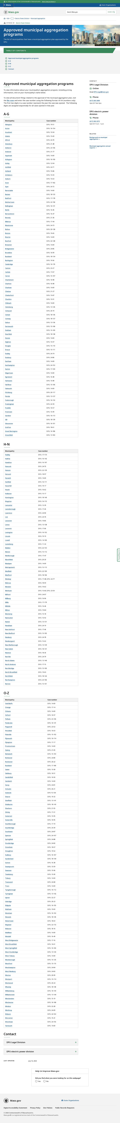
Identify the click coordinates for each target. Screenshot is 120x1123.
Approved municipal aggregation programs (23, 58)
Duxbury (8, 357)
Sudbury (8, 855)
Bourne (7, 237)
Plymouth (8, 738)
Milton (7, 610)
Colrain (7, 315)
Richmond (8, 758)
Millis (7, 602)
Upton (7, 898)
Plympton (8, 742)
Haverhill (8, 486)
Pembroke (8, 723)
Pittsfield (8, 731)
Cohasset (8, 311)
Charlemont (9, 280)
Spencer (8, 836)
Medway (8, 579)
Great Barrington (11, 431)
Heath (7, 490)
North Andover (10, 664)
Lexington (8, 532)
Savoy (7, 785)
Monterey (8, 614)
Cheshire (8, 299)
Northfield (9, 676)
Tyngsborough (10, 890)
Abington (8, 125)
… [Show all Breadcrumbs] (12, 18)
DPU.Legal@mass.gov (101, 92)
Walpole (8, 905)
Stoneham (8, 847)
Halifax (7, 459)
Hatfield (8, 482)
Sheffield (8, 800)
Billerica (8, 222)
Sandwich (8, 781)
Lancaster (8, 505)
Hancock (8, 466)
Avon (7, 183)
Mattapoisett (10, 567)
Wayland (8, 925)
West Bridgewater (11, 940)
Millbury (8, 598)
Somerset (8, 816)
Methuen (8, 591)
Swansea (8, 870)
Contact (11, 69)
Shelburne (8, 804)
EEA (8, 18)
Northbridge (9, 668)
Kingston (8, 501)
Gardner (8, 416)
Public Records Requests (64, 1108)
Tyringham (9, 894)
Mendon (8, 587)
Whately (8, 987)
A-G (9, 61)
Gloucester (9, 423)
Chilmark (8, 303)
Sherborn (8, 808)
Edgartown (9, 373)
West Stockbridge (11, 952)
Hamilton (8, 463)
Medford (8, 575)
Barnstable (9, 191)
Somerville (9, 820)
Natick (7, 622)
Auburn (7, 179)
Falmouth (8, 388)
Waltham (8, 909)
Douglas (8, 346)
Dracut (7, 350)
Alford (7, 140)
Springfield (9, 839)
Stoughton (9, 851)
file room (10, 100)
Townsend (9, 882)
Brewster (8, 245)
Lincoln (7, 536)
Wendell (8, 936)
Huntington (9, 498)
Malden (7, 548)
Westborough (10, 960)
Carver (7, 276)
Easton (7, 369)
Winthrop (8, 1010)
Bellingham (9, 206)
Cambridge (9, 264)
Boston (7, 233)
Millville (7, 606)
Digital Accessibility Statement (15, 1108)
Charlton (8, 284)
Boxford (8, 241)
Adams (7, 136)
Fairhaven (8, 381)
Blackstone (9, 225)
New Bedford (10, 633)
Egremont (8, 377)
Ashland (8, 171)
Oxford (7, 715)
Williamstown (10, 995)
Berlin (7, 210)
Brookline (8, 253)
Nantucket (9, 618)
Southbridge (9, 828)
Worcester (9, 1018)
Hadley (7, 455)
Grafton (8, 427)
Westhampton (10, 967)
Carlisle (7, 272)
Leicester (8, 521)
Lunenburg (9, 544)
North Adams (10, 660)
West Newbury (10, 971)
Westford (8, 964)
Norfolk (8, 657)
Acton (7, 128)
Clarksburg (9, 307)
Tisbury (8, 878)
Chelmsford (9, 295)
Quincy (7, 750)
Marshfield (9, 560)
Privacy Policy (35, 1108)
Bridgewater (9, 249)
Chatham (8, 288)
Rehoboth (8, 754)
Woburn (8, 1014)
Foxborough (9, 400)
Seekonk (8, 793)
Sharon (7, 797)
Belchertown (9, 202)
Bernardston (9, 214)
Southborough (10, 824)
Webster (8, 929)
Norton (7, 684)
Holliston (8, 494)
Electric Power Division (22, 18)
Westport (8, 979)
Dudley (7, 354)
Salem (7, 770)
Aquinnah (8, 156)
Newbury (8, 637)
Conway (8, 319)
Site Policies (47, 1108)
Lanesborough (10, 509)
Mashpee (8, 564)
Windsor (8, 1006)
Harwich (8, 478)
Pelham (7, 719)
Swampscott (9, 867)
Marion (7, 552)
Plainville (8, 735)
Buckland (8, 257)
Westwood (9, 983)
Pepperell (8, 727)
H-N (9, 64)
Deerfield (8, 334)
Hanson (8, 470)
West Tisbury (10, 956)
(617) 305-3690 (95, 100)
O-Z (9, 66)
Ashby (7, 163)
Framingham (9, 404)
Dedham (8, 330)
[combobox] (90, 12)
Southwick (9, 832)
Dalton (7, 322)
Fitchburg (8, 392)
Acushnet (8, 132)
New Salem (9, 649)
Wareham (8, 913)
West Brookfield (11, 944)
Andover (8, 152)
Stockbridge (9, 843)
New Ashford (10, 629)
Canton (7, 268)
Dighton (8, 342)
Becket (7, 194)
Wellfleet (8, 933)
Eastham (8, 361)
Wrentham (9, 1022)
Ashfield (8, 167)
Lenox (7, 525)
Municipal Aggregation (38, 18)
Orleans (8, 711)
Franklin (8, 408)
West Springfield (11, 948)
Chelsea (8, 291)
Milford (7, 594)
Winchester (9, 1002)
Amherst (8, 148)
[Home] (4, 18)
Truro (7, 886)
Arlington (8, 159)
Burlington (9, 260)
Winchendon (9, 999)
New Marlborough (11, 645)
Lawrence (8, 513)
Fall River (8, 385)
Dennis (7, 338)
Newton (8, 653)
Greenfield (9, 435)
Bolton (7, 229)
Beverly (8, 218)
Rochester (9, 762)
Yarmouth (8, 1026)
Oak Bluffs (9, 704)
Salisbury (8, 773)
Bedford (8, 198)
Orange (8, 707)
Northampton (10, 680)
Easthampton (10, 365)
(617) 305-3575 (95, 121)
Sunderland (9, 859)
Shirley (7, 812)
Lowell (7, 540)
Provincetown (10, 746)
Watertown (9, 921)
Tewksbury (9, 874)
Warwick (8, 917)
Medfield (8, 571)
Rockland (8, 766)
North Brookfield (11, 672)
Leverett (8, 529)
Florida (7, 396)
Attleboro (8, 175)
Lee (6, 517)
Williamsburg (9, 991)
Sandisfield (9, 777)
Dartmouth (9, 326)
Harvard (8, 474)
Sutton (7, 863)
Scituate (8, 789)
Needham (8, 626)
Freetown (8, 412)
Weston (8, 975)
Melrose (8, 583)
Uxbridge (8, 901)
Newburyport (10, 641)
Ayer (7, 187)
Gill (6, 420)
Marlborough (9, 556)
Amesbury (8, 144)
